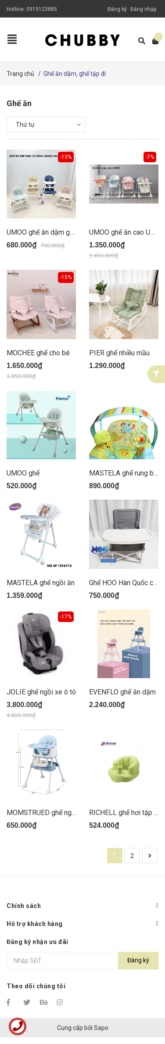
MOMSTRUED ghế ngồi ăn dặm (54, 812)
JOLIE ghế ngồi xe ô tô (41, 692)
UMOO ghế (23, 473)
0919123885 (41, 9)
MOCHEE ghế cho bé (38, 353)
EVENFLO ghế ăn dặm (122, 692)
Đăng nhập (143, 9)
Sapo (101, 1027)
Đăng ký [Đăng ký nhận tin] (138, 960)
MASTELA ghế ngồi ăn (41, 583)
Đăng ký (117, 9)
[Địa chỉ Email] (82, 960)
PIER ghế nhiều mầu (119, 353)
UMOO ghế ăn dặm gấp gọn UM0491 (63, 232)
